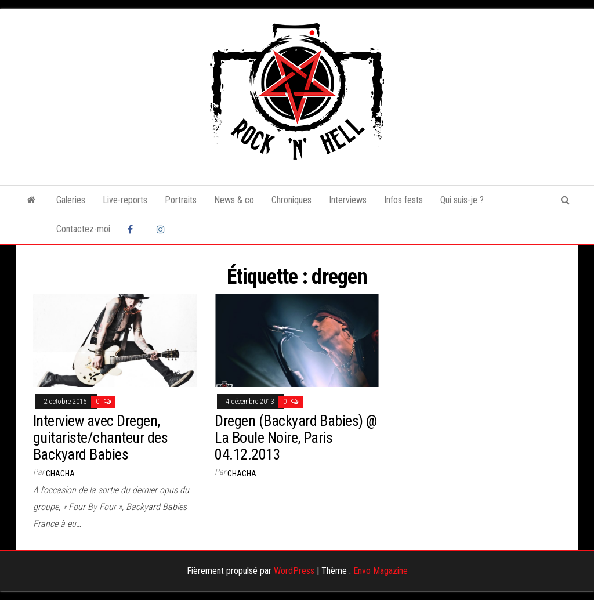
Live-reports (125, 199)
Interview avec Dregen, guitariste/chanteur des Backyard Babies (100, 437)
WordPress (294, 570)
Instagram (162, 229)
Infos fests (403, 199)
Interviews (348, 199)
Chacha (60, 473)
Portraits (181, 199)
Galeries (70, 199)
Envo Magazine (380, 570)
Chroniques (291, 199)
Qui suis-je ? (462, 199)
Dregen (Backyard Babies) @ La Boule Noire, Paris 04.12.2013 (295, 437)
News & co (234, 199)
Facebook (133, 229)
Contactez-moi (83, 228)
